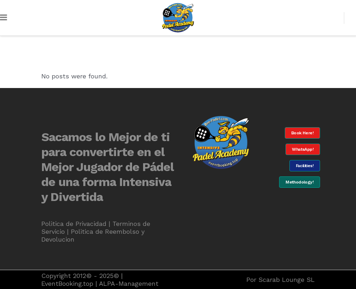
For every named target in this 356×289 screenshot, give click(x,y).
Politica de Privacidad (73, 223)
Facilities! (305, 165)
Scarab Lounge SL (286, 279)
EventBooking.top (67, 283)
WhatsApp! (303, 149)
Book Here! (302, 132)
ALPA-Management (128, 283)
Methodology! (300, 182)
